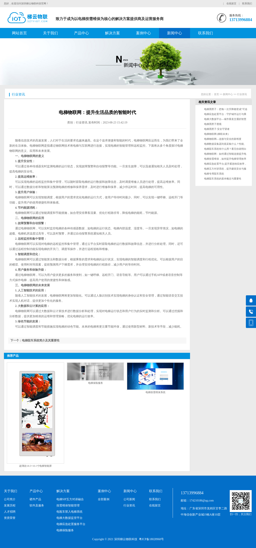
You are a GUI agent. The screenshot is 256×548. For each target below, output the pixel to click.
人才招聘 (10, 511)
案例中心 (143, 33)
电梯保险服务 (95, 383)
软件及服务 (37, 505)
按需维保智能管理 (68, 505)
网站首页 (19, 33)
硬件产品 (35, 499)
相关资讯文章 (207, 102)
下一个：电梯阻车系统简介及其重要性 (35, 340)
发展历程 (10, 505)
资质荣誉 (10, 517)
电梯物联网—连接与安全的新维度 (222, 139)
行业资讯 (18, 94)
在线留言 (231, 3)
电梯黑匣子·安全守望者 (217, 129)
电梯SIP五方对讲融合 (70, 499)
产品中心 (81, 33)
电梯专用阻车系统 (214, 173)
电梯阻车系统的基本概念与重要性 (222, 178)
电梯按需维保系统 (155, 392)
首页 (216, 94)
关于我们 (50, 33)
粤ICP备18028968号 (151, 539)
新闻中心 (174, 33)
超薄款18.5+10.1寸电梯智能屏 (35, 465)
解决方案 (112, 33)
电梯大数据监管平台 (69, 517)
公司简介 (10, 499)
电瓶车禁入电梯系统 (69, 511)
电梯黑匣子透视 (212, 124)
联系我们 (247, 3)
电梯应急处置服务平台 (70, 524)
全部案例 (103, 499)
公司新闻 (129, 499)
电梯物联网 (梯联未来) (216, 134)
